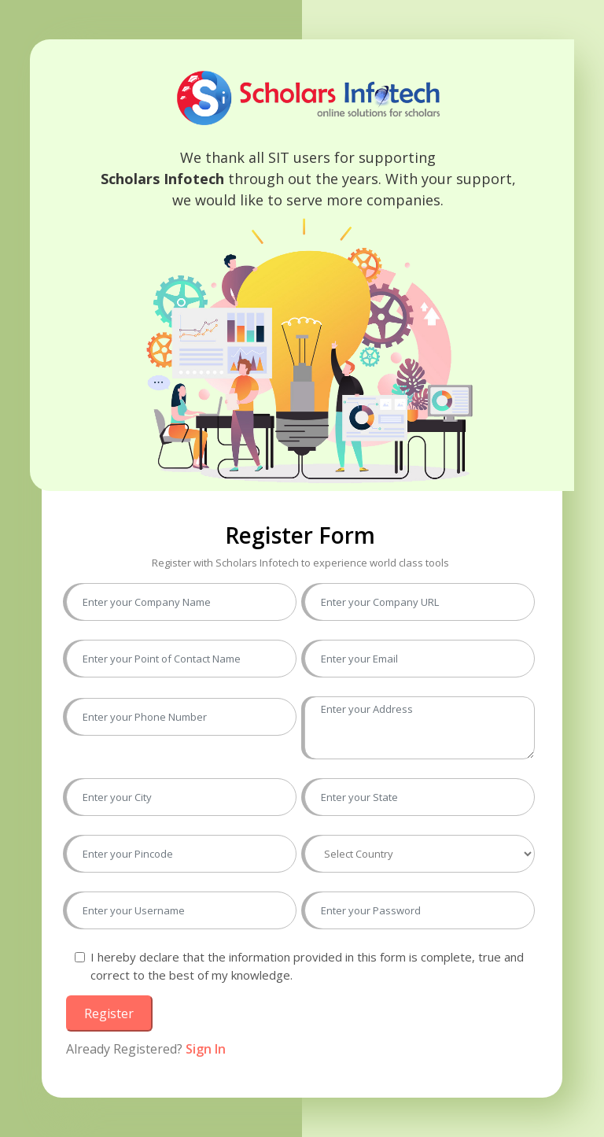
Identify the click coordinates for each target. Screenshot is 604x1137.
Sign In (206, 1049)
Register (109, 1013)
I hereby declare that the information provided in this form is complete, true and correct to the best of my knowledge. (307, 966)
